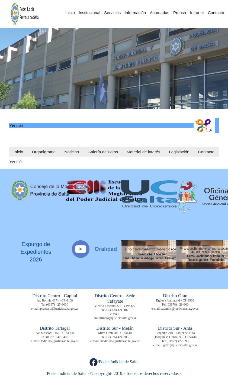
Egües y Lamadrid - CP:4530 (175, 300)
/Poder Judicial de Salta (114, 361)
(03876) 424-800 (118, 337)
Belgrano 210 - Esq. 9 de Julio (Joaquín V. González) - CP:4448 (175, 335)
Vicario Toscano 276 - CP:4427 (114, 306)
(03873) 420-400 (57, 337)
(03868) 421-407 (118, 310)
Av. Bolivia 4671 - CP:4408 (55, 300)
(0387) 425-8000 (57, 304)
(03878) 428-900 (178, 304)
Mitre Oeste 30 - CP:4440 (115, 333)
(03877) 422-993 (178, 341)
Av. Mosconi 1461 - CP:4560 (55, 333)
